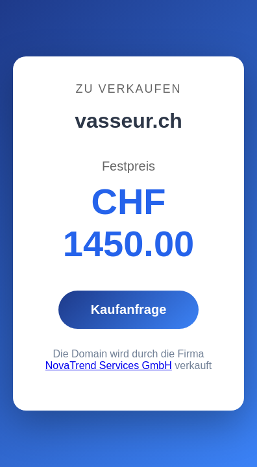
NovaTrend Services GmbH (108, 365)
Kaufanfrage (129, 309)
